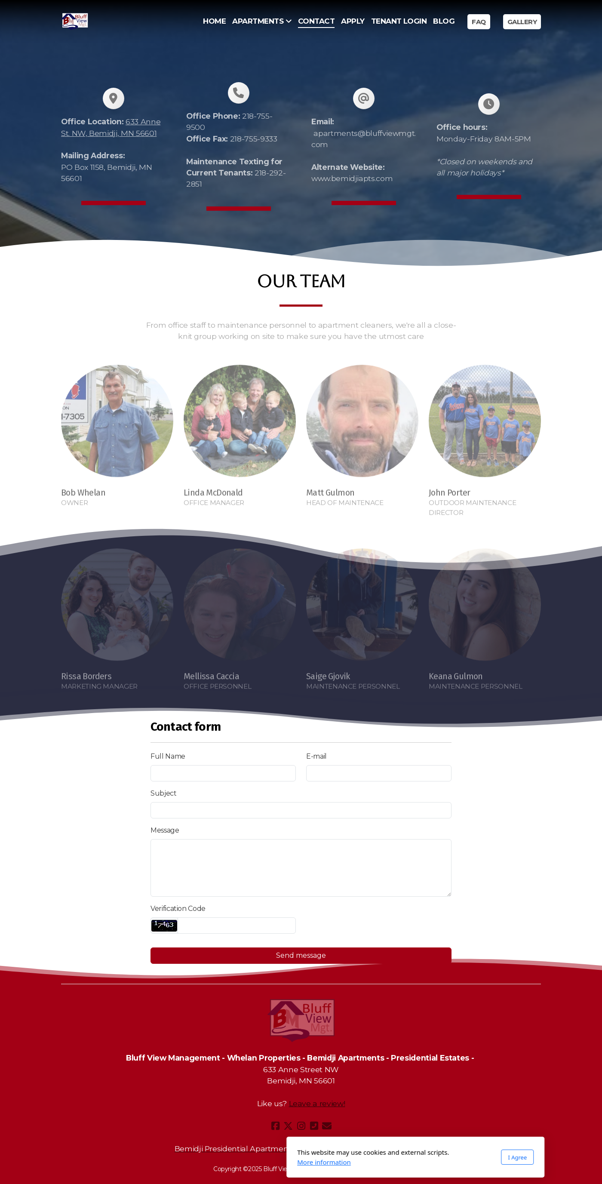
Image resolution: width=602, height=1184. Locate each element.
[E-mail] (379, 773)
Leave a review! (317, 1103)
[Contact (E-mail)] (326, 1125)
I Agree (402, 1157)
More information (209, 1162)
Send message (301, 955)
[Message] (301, 868)
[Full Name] (223, 773)
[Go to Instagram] (301, 1125)
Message (164, 830)
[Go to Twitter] (288, 1125)
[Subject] (301, 810)
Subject (163, 793)
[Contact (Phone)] (313, 1125)
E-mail (316, 756)
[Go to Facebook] (275, 1125)
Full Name (167, 756)
